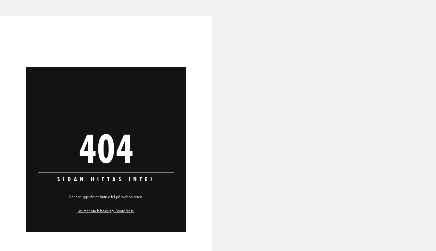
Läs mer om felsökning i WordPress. (106, 210)
